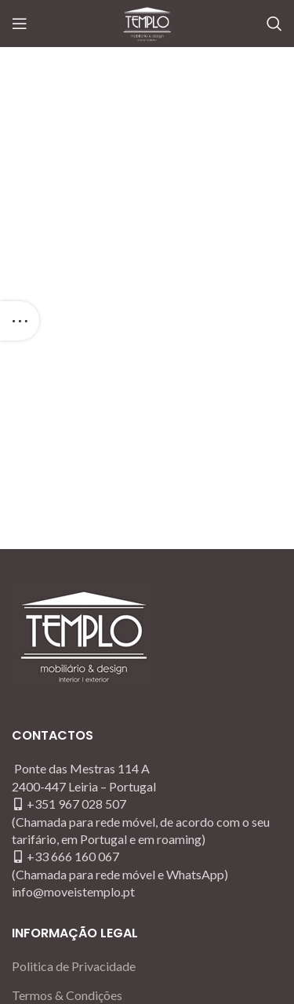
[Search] (274, 23)
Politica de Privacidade (74, 966)
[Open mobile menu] (19, 23)
